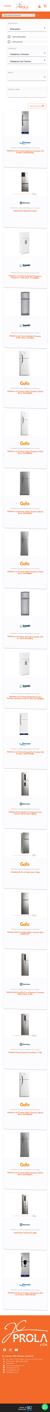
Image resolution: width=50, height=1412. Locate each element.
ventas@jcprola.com (11, 1368)
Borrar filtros (37, 105)
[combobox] (27, 27)
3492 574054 (8, 1363)
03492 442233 (22, 1361)
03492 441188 (9, 1361)
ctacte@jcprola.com (11, 1372)
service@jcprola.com (11, 1370)
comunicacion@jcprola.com (13, 1366)
